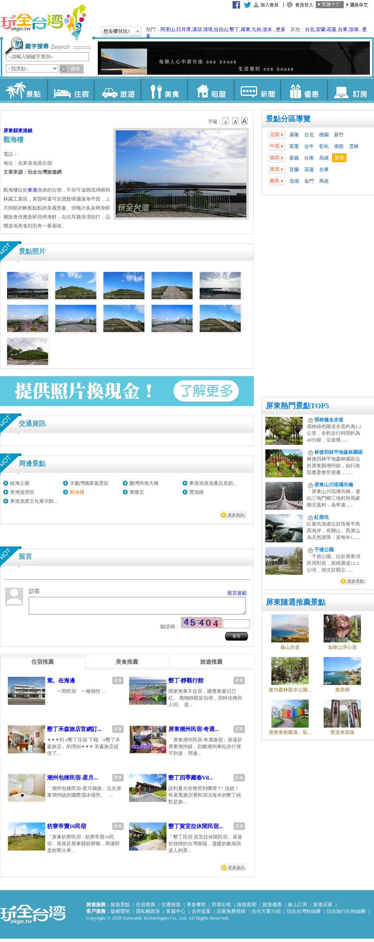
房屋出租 (221, 908)
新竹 (339, 134)
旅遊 (117, 90)
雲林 (354, 146)
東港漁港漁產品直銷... (213, 483)
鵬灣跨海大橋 (144, 483)
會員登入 (304, 4)
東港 (32, 190)
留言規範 (237, 593)
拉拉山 (221, 29)
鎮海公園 (19, 483)
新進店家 (323, 908)
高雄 (324, 158)
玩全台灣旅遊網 (43, 22)
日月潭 (183, 29)
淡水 (267, 29)
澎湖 (353, 29)
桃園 (324, 134)
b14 (245, 121)
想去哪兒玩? (116, 31)
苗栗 (294, 146)
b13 (235, 121)
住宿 (70, 90)
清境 (208, 29)
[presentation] (42, 665)
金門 (309, 181)
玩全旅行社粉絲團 (346, 914)
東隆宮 (137, 492)
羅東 (245, 29)
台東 (342, 29)
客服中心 (176, 914)
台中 (309, 146)
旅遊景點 (120, 908)
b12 (226, 121)
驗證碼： (170, 630)
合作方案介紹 (266, 914)
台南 (309, 158)
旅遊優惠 (272, 908)
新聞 (257, 90)
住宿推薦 (145, 908)
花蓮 (331, 29)
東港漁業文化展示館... (33, 501)
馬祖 (324, 181)
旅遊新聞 (246, 908)
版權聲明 (120, 914)
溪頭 (197, 29)
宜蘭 (320, 29)
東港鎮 (25, 130)
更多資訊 (236, 514)
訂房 (350, 90)
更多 (281, 29)
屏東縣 (10, 130)
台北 (310, 29)
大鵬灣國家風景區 (89, 483)
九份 (256, 29)
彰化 (324, 146)
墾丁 (234, 29)
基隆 (294, 134)
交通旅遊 (171, 908)
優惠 (303, 90)
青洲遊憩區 (22, 492)
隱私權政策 (148, 914)
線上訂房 (297, 908)
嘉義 (294, 158)
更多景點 (355, 581)
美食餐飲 (196, 908)
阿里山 (167, 29)
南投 (339, 146)
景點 (23, 90)
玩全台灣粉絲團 (304, 914)
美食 (163, 90)
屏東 (339, 158)
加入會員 (269, 4)
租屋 (210, 90)
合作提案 (201, 914)
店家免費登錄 (231, 914)
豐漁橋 (196, 492)
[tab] (42, 665)
